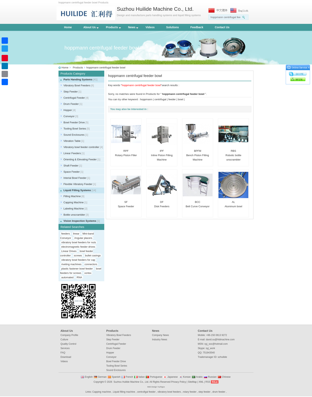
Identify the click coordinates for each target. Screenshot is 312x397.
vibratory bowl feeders (169, 391)
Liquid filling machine (124, 391)
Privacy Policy (178, 381)
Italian (141, 377)
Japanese (172, 377)
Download (65, 357)
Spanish (116, 377)
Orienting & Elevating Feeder (81, 159)
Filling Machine (73, 196)
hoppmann (146, 99)
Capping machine (101, 391)
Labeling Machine (75, 208)
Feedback (196, 27)
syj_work (210, 348)
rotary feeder (189, 391)
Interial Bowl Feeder (76, 177)
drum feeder (218, 391)
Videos (150, 27)
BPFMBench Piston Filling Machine (197, 155)
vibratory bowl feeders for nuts (78, 242)
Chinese (226, 377)
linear (76, 233)
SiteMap (192, 381)
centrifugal (160, 99)
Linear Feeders (74, 153)
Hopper (69, 110)
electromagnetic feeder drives (78, 246)
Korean (187, 377)
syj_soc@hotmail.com (216, 344)
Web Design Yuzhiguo (156, 387)
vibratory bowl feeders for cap (78, 259)
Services (65, 348)
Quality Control (68, 344)
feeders (65, 233)
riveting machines (71, 264)
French (129, 377)
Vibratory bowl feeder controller (83, 147)
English (89, 377)
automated (67, 277)
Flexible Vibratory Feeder (79, 184)
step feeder (204, 391)
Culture (64, 339)
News (133, 27)
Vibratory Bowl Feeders (78, 85)
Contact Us (222, 27)
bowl (180, 99)
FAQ (62, 352)
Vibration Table (73, 140)
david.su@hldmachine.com (220, 339)
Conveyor (70, 116)
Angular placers (83, 237)
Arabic (199, 377)
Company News (160, 335)
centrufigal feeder (146, 391)
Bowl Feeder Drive (75, 122)
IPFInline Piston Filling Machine (162, 155)
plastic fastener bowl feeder (77, 268)
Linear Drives (69, 251)
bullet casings (93, 255)
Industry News (159, 339)
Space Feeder (73, 171)
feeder (172, 99)
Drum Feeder (72, 103)
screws (78, 255)
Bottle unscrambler (76, 214)
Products (113, 27)
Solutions (172, 27)
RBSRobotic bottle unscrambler (233, 155)
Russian (212, 377)
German (102, 377)
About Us (91, 27)
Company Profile (69, 335)
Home (68, 27)
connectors (91, 264)
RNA (79, 277)
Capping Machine (75, 202)
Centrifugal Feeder (76, 97)
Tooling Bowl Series (76, 128)
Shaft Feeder (72, 165)
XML (201, 381)
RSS (207, 381)
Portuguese (156, 377)
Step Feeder (72, 91)
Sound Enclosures (75, 134)
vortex (87, 272)
